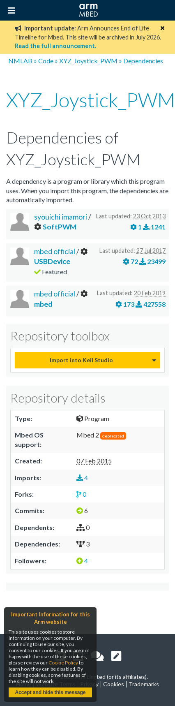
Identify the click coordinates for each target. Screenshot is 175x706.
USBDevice (52, 261)
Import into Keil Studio (81, 359)
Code (45, 61)
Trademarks (144, 684)
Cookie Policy (63, 663)
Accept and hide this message (50, 692)
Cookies (113, 684)
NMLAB (20, 61)
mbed (43, 304)
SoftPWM (59, 226)
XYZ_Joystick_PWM (88, 61)
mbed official (55, 251)
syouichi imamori (60, 217)
